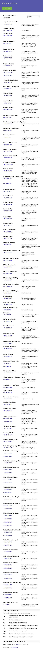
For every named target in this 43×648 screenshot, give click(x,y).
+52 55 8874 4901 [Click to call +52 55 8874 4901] (7, 273)
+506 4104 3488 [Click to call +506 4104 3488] (7, 88)
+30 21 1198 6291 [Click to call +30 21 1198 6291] (7, 170)
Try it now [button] (7, 8)
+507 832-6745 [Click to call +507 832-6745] (7, 309)
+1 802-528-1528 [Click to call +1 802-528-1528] (7, 578)
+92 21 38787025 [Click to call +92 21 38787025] (7, 304)
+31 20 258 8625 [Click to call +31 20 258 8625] (7, 286)
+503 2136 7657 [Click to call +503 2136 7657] (7, 130)
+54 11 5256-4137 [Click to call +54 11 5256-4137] (7, 24)
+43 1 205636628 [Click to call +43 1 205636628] (7, 35)
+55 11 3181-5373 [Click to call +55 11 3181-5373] (7, 51)
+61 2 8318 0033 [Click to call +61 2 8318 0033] (7, 30)
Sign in (18, 644)
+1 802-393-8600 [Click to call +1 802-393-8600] (7, 574)
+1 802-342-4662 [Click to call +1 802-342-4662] (7, 564)
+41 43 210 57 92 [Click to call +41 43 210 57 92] (7, 410)
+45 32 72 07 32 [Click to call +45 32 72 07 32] (7, 117)
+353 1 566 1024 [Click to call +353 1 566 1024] (7, 204)
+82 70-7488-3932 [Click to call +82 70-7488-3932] (7, 231)
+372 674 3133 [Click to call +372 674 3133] (7, 137)
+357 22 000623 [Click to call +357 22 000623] (7, 103)
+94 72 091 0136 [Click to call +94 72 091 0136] (7, 399)
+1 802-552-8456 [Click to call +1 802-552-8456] (7, 518)
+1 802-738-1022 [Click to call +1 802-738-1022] (7, 598)
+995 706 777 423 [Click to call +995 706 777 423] (7, 157)
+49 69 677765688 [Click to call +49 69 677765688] (8, 164)
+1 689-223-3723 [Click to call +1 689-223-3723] (7, 551)
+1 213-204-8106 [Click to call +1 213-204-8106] (7, 499)
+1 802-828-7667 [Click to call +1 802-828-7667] (7, 525)
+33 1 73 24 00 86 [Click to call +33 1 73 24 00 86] (7, 151)
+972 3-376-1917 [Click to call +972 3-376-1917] (7, 210)
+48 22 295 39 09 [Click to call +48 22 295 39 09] (7, 327)
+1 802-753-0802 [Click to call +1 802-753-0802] (7, 456)
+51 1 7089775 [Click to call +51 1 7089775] (7, 315)
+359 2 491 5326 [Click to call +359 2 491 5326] (7, 58)
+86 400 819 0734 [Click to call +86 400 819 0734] (7, 72)
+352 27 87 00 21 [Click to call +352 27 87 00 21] (7, 252)
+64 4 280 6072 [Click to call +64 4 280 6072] (7, 293)
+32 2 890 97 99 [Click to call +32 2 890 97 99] (7, 43)
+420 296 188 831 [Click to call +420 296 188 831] (7, 109)
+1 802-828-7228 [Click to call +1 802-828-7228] (7, 522)
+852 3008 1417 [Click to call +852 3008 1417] (7, 178)
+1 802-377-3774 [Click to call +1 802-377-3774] (7, 505)
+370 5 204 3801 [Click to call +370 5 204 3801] (7, 244)
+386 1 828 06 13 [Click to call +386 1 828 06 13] (7, 379)
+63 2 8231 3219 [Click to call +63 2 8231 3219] (7, 321)
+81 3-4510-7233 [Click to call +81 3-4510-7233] (7, 225)
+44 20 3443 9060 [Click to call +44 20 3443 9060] (7, 448)
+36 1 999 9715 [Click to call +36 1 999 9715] (7, 191)
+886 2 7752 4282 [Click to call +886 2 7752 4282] (7, 422)
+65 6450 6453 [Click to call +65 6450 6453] (7, 366)
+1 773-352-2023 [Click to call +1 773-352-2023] (7, 479)
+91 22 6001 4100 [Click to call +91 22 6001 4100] (7, 198)
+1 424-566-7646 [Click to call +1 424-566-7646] (7, 463)
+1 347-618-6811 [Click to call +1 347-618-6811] (7, 535)
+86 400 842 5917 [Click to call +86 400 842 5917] (7, 75)
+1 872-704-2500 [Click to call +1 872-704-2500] (7, 482)
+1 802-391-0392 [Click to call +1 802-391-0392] (7, 469)
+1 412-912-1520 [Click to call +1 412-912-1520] (7, 558)
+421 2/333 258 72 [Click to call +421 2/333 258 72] (8, 373)
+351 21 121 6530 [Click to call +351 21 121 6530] (7, 335)
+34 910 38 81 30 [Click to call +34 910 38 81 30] (7, 392)
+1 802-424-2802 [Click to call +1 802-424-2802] (7, 588)
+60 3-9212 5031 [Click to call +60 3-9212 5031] (7, 260)
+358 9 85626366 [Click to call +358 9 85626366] (7, 144)
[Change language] (33, 17)
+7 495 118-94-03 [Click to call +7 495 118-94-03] (7, 356)
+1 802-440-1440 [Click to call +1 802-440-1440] (7, 453)
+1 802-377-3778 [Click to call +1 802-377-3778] (7, 509)
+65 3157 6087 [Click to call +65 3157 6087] (7, 363)
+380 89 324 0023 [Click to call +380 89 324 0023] (7, 441)
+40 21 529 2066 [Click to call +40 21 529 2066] (7, 348)
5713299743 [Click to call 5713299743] (6, 604)
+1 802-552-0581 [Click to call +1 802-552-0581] (7, 515)
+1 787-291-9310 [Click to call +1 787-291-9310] (7, 343)
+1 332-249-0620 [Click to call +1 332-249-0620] (7, 532)
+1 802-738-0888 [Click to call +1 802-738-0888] (7, 594)
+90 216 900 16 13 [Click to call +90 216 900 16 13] (8, 435)
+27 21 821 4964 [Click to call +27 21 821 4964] (7, 387)
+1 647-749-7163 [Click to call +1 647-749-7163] (7, 65)
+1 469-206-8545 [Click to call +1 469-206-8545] (7, 489)
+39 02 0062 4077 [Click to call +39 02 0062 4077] (7, 218)
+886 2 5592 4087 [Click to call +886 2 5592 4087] (7, 418)
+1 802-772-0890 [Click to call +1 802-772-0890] (7, 568)
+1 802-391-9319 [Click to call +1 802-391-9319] (7, 472)
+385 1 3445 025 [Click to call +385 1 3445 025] (7, 95)
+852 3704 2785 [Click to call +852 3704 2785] (7, 183)
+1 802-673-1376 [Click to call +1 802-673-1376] (7, 545)
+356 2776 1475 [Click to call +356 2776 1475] (7, 267)
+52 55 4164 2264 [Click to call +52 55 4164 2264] (7, 280)
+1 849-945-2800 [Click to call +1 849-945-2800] (7, 124)
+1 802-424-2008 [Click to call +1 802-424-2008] (7, 584)
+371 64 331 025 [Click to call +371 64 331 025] (7, 238)
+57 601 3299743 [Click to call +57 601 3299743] (7, 82)
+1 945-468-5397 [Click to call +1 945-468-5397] (7, 492)
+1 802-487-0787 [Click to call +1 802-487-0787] (7, 542)
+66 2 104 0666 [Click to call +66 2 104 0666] (7, 428)
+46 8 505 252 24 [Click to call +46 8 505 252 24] (7, 404)
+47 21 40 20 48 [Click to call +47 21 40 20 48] (7, 298)
